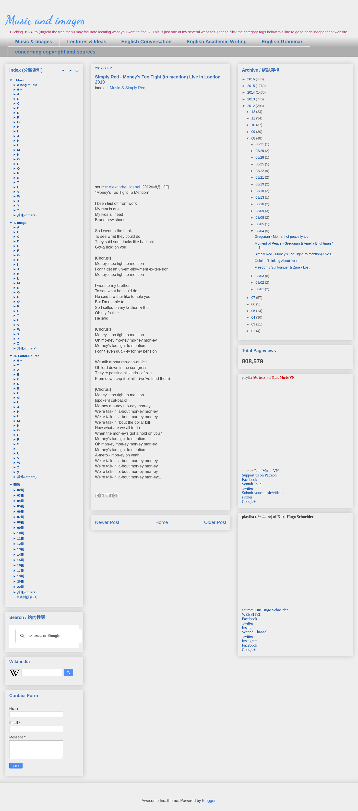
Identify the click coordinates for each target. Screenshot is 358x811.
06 (253, 304)
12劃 (20, 544)
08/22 (260, 171)
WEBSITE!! (252, 614)
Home (161, 522)
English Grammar (282, 41)
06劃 (20, 511)
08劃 (20, 522)
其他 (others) (26, 215)
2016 (251, 79)
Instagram (250, 628)
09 (253, 132)
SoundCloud (252, 484)
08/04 (260, 231)
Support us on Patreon (259, 475)
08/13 (260, 197)
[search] (48, 636)
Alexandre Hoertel (124, 187)
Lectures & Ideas (86, 41)
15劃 (20, 560)
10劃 (20, 533)
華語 (16, 485)
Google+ (249, 501)
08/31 (260, 144)
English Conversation (146, 41)
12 (253, 112)
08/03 (260, 276)
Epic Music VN (266, 471)
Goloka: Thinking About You (276, 261)
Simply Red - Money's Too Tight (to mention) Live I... (294, 254)
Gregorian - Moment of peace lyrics (281, 236)
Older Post (215, 522)
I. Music (18, 80)
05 (253, 311)
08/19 (260, 184)
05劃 (20, 506)
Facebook (249, 479)
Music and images (45, 20)
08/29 (260, 151)
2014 (251, 92)
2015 (251, 86)
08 (253, 138)
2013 (251, 99)
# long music (26, 85)
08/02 (260, 282)
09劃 (20, 528)
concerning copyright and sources (55, 51)
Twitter (247, 488)
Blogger (208, 801)
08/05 (260, 224)
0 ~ (19, 89)
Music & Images (33, 41)
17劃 (20, 571)
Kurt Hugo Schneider (271, 610)
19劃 (20, 576)
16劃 (20, 565)
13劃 (20, 549)
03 (253, 324)
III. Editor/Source (25, 356)
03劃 (20, 495)
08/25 (260, 164)
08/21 (260, 177)
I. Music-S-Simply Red (126, 88)
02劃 (20, 490)
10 (253, 125)
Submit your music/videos (262, 493)
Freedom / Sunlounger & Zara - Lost (282, 267)
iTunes (247, 497)
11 (253, 118)
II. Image (19, 223)
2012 (251, 106)
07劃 (20, 517)
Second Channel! (255, 632)
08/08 (260, 217)
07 (253, 298)
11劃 (20, 538)
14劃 (20, 554)
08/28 (260, 157)
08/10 (260, 204)
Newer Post (107, 522)
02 (253, 331)
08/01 (260, 289)
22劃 (20, 587)
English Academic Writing (217, 41)
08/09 (260, 211)
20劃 (20, 581)
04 (253, 317)
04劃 (20, 501)
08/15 (260, 191)
